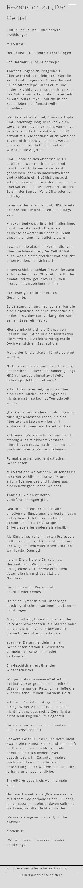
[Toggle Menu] (72, 6)
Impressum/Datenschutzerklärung (38, 868)
